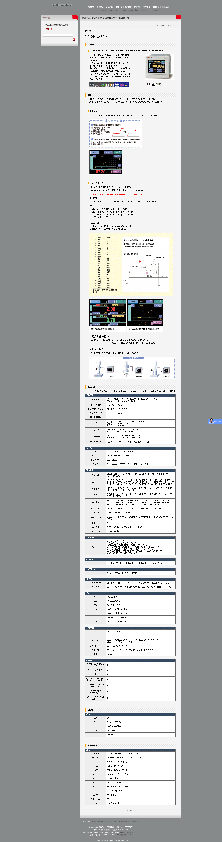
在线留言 (155, 7)
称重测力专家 (106, 821)
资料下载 (118, 7)
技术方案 (128, 7)
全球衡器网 (134, 821)
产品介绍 (109, 7)
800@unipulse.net (127, 832)
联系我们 (165, 7)
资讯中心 (137, 7)
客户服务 (146, 7)
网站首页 (91, 7)
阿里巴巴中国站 (118, 821)
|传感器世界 (96, 821)
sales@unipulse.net (124, 835)
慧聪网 (126, 821)
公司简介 (100, 7)
